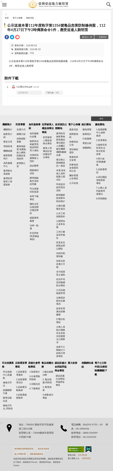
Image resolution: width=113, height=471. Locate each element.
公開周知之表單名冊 (60, 224)
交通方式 (21, 129)
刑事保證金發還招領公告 (73, 167)
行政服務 (87, 138)
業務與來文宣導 (73, 158)
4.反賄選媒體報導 (21, 396)
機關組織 (7, 150)
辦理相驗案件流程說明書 (34, 180)
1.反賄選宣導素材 (21, 373)
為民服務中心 (7, 164)
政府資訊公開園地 (61, 126)
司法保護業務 (8, 364)
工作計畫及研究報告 (60, 234)
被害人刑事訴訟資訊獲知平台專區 (47, 153)
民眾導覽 (20, 124)
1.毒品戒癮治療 (48, 373)
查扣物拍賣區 (73, 151)
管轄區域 (7, 146)
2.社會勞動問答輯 (34, 378)
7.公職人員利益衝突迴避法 (101, 190)
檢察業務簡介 (7, 157)
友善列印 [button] (103, 37)
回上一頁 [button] (88, 37)
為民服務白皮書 (34, 135)
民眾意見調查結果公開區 (60, 245)
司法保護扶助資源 (34, 190)
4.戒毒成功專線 (48, 396)
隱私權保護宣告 (36, 454)
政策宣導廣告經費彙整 (60, 311)
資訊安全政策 (43, 448)
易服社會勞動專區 (34, 364)
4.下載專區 (34, 388)
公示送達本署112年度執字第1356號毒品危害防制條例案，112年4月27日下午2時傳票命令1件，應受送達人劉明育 (56, 27)
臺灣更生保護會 (7, 172)
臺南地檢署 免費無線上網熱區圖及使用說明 (21, 152)
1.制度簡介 (34, 371)
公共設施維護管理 (60, 291)
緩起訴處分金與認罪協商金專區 (61, 366)
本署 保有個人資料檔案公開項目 (61, 175)
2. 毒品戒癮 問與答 (47, 381)
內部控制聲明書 (60, 255)
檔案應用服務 (34, 219)
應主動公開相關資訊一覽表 (60, 162)
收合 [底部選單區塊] (101, 118)
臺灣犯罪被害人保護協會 (7, 181)
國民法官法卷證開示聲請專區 (34, 208)
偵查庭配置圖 (21, 140)
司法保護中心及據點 (7, 374)
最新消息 (30, 18)
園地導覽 (87, 129)
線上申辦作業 (20, 454)
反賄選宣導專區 (21, 364)
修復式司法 (7, 384)
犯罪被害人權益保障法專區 (48, 128)
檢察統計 (87, 134)
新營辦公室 (21, 164)
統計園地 (86, 124)
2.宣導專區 (101, 140)
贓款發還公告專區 (73, 177)
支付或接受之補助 (60, 273)
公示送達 (73, 183)
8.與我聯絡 (101, 198)
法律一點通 (34, 227)
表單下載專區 (34, 198)
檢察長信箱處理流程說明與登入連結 (34, 146)
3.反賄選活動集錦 (21, 388)
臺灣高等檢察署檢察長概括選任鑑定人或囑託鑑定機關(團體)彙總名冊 (61, 144)
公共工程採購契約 (60, 215)
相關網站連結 (87, 364)
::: (1, 1)
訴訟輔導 (34, 165)
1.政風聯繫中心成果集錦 (101, 132)
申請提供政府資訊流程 (60, 187)
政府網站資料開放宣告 (24, 448)
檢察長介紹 (7, 135)
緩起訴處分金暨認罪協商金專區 (60, 380)
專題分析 (87, 143)
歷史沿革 (7, 141)
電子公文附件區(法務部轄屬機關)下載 (101, 368)
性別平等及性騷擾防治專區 (60, 282)
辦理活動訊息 (7, 399)
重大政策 (72, 362)
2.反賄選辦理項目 (21, 381)
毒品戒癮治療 (47, 364)
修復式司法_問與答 (8, 407)
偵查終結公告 (73, 143)
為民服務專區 (34, 126)
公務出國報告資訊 (60, 207)
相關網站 (87, 147)
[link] (7, 37)
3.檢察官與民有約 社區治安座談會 (101, 149)
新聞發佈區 (73, 135)
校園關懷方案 (7, 391)
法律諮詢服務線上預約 (34, 158)
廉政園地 (99, 124)
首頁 (7, 18)
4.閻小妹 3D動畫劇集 (101, 161)
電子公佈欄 (17, 18)
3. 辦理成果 (47, 388)
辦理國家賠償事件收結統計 (60, 198)
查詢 (108, 4)
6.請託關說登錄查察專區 (101, 180)
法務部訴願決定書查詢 (60, 300)
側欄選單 (4, 4)
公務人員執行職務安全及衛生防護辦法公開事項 (60, 334)
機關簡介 (7, 124)
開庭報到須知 (34, 172)
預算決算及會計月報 (60, 263)
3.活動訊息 (34, 384)
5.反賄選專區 (101, 171)
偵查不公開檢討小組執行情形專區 (60, 351)
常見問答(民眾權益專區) (34, 236)
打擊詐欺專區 (60, 321)
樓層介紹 (21, 134)
